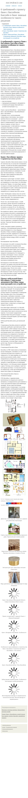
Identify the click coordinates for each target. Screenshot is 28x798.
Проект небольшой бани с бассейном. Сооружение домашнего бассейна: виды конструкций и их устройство (14, 36)
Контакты (3, 727)
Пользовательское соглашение (11, 727)
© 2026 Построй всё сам (6, 725)
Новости (14, 5)
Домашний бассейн (9, 500)
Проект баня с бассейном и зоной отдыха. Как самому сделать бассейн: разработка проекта (13, 716)
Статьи (20, 5)
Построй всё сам (14, 3)
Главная (8, 5)
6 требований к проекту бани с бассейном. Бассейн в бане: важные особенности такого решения (15, 27)
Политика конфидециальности (7, 729)
